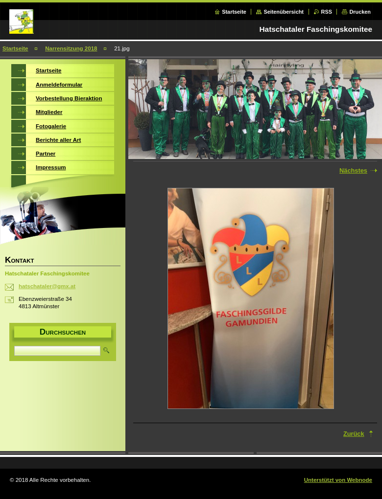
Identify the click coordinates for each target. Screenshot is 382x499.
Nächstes (353, 170)
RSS (326, 12)
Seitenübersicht (283, 12)
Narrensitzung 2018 (71, 48)
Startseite (234, 12)
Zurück (353, 433)
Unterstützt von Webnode (338, 480)
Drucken (360, 12)
